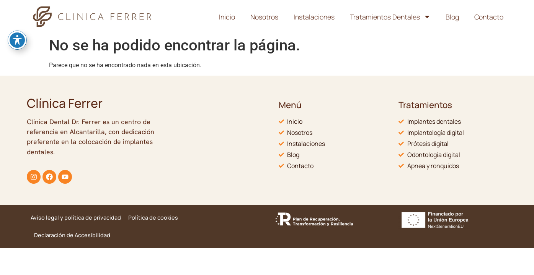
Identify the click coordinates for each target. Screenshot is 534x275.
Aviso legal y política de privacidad (76, 217)
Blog (452, 16)
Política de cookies (153, 217)
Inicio (227, 16)
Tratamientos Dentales (390, 17)
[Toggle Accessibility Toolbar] (17, 20)
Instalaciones (314, 16)
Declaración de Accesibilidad (72, 235)
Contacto (488, 16)
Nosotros (264, 16)
